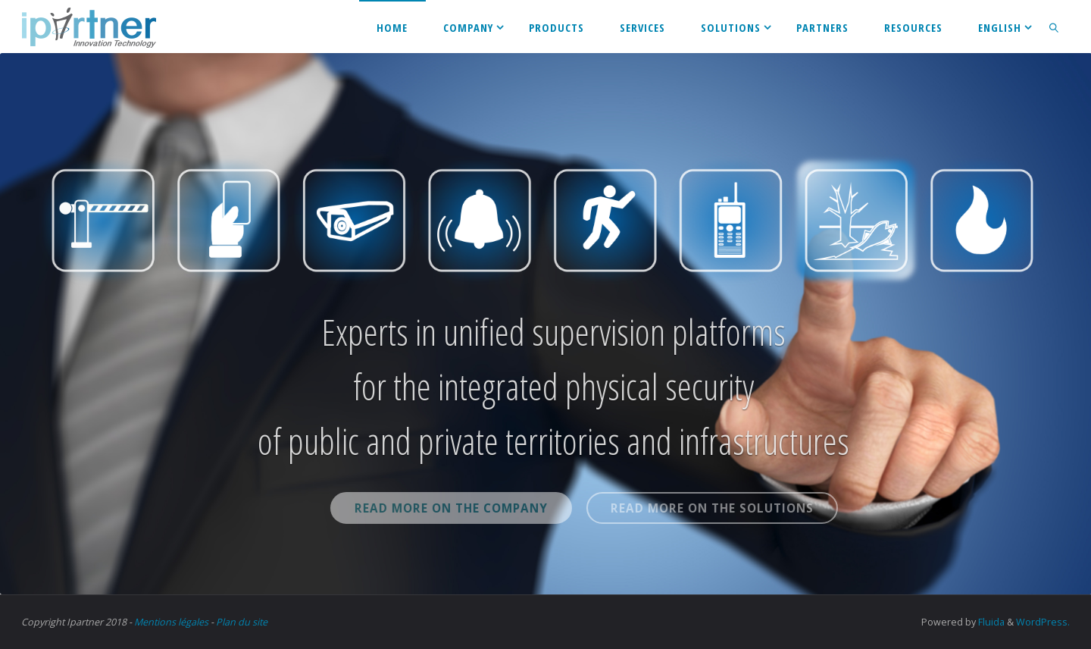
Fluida (990, 622)
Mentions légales (171, 622)
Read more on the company (477, 508)
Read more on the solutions (737, 508)
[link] (1054, 26)
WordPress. (1043, 622)
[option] (545, 323)
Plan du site (241, 622)
